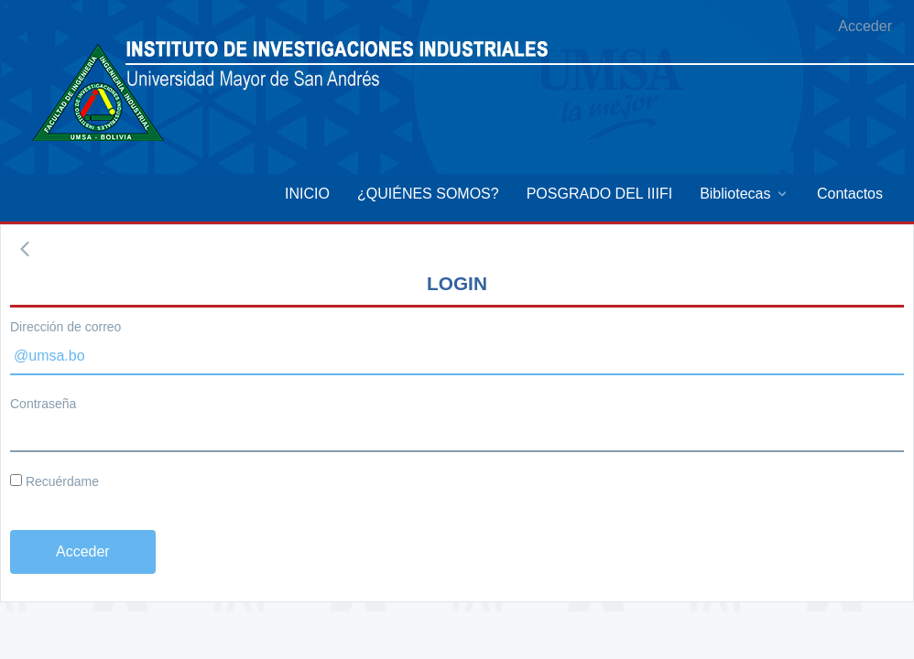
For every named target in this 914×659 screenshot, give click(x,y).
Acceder (865, 26)
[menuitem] (307, 194)
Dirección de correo (65, 326)
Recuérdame (54, 481)
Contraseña (43, 403)
